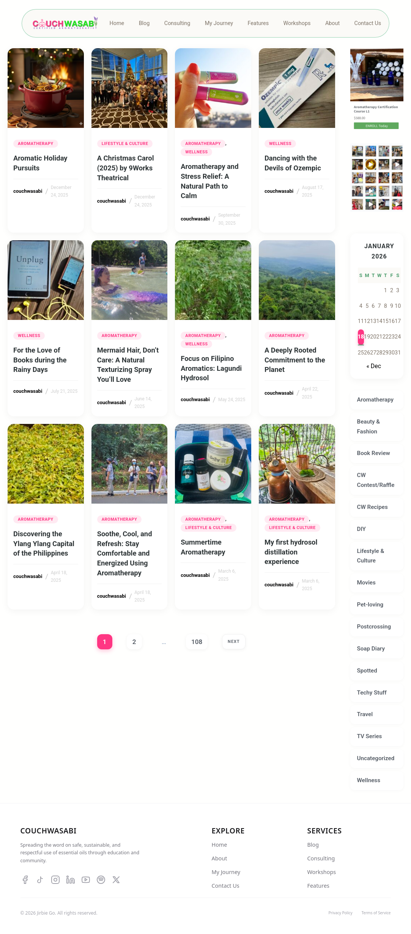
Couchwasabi (48, 831)
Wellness (196, 152)
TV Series (369, 736)
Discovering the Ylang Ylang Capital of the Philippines (43, 544)
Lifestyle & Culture (125, 143)
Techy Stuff (372, 692)
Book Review (373, 453)
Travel (365, 714)
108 (196, 642)
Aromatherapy (36, 143)
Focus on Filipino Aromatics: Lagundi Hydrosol (211, 368)
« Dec (373, 366)
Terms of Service (376, 912)
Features (318, 885)
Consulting (321, 858)
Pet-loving (370, 604)
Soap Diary (371, 648)
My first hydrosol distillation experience (291, 552)
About (219, 858)
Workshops (321, 872)
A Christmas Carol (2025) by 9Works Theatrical (125, 168)
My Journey (226, 872)
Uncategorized (376, 758)
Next (234, 641)
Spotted (367, 670)
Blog (313, 844)
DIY (361, 529)
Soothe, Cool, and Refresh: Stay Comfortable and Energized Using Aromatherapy (124, 553)
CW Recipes (372, 507)
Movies (366, 582)
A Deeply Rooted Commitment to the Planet (295, 360)
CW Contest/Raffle (376, 480)
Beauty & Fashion (368, 426)
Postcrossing (374, 626)
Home (219, 844)
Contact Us (225, 885)
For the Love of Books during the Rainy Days (39, 360)
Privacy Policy (341, 912)
